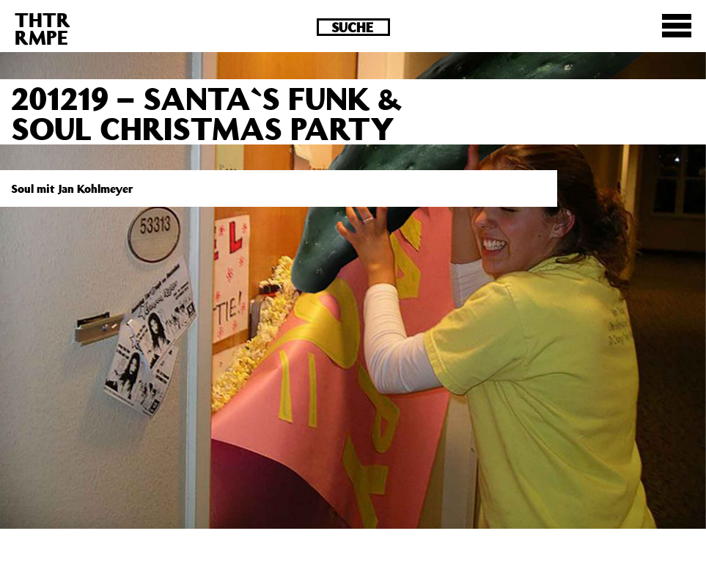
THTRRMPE (42, 28)
